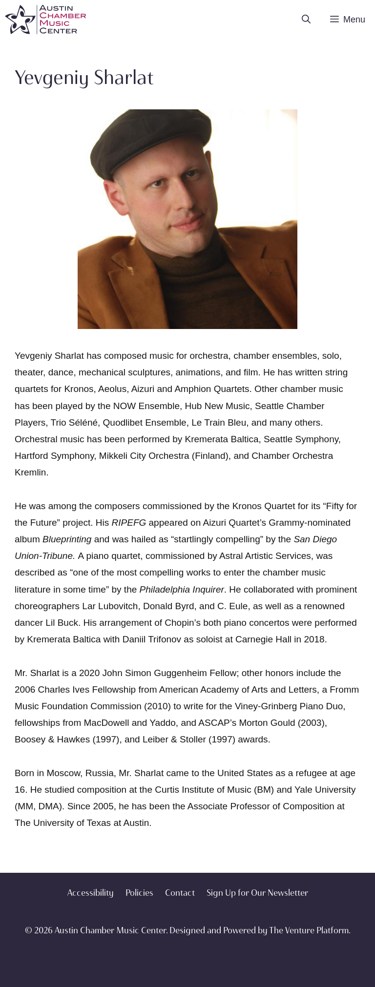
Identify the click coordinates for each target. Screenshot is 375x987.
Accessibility (90, 892)
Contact (180, 892)
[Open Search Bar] (306, 19)
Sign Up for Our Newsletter (257, 892)
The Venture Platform (309, 930)
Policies (139, 892)
